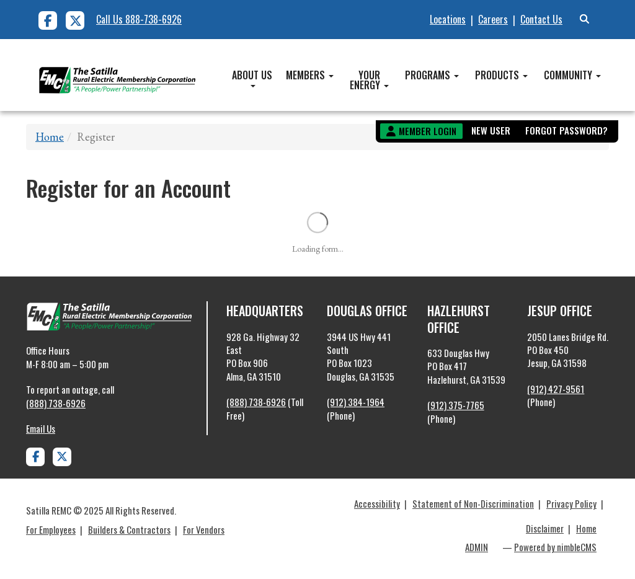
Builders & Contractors (129, 529)
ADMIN (476, 547)
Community (572, 75)
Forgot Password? (566, 130)
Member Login (427, 131)
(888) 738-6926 (56, 403)
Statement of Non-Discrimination (473, 503)
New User (490, 130)
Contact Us (541, 19)
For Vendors (203, 529)
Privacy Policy (571, 503)
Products (501, 75)
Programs (432, 75)
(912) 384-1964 (355, 402)
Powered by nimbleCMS (555, 547)
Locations (448, 19)
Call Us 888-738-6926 (139, 19)
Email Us (40, 428)
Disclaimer (545, 528)
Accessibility (377, 503)
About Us (252, 77)
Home (49, 137)
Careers (493, 19)
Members (310, 75)
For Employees (51, 529)
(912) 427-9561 (555, 389)
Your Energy (369, 80)
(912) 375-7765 (455, 405)
